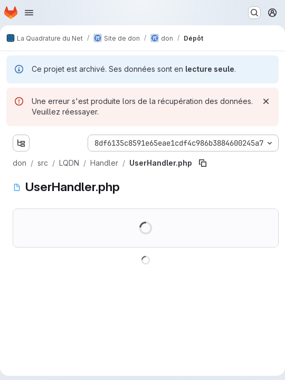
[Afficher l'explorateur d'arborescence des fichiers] (21, 143)
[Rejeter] (266, 101)
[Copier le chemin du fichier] (202, 163)
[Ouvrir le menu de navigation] (29, 12)
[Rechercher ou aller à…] (254, 12)
